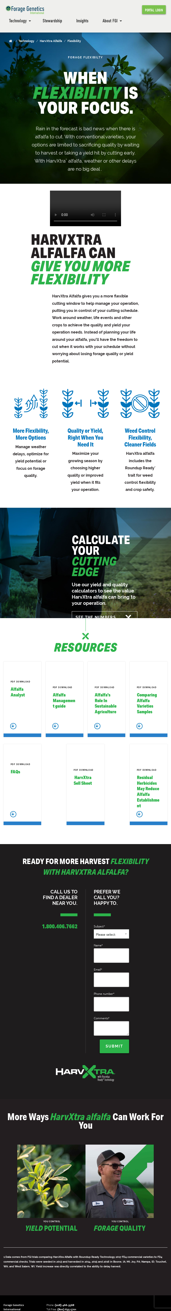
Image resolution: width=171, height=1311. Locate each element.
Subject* (99, 926)
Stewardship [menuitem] (52, 20)
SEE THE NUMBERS (96, 617)
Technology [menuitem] (18, 20)
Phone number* (104, 993)
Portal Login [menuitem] (154, 10)
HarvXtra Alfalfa (51, 41)
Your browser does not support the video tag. (85, 208)
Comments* (101, 1018)
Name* (98, 945)
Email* (98, 969)
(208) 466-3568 (64, 1305)
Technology (26, 41)
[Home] (11, 41)
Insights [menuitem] (82, 20)
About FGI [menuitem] (110, 20)
